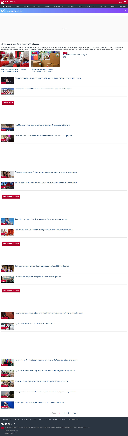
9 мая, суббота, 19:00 (8, 3)
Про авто (71, 6)
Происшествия (59, 6)
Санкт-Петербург (92, 6)
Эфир (120, 2)
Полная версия (74, 419)
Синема (103, 6)
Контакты (63, 419)
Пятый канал (7, 419)
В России (26, 6)
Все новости (7, 6)
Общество (36, 6)
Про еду (80, 6)
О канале (42, 419)
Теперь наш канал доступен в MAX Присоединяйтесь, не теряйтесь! (13, 10)
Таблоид (25, 419)
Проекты (33, 419)
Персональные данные (11, 432)
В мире (17, 6)
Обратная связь (9, 433)
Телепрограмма (52, 419)
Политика (47, 6)
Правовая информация (11, 430)
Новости (16, 419)
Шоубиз (112, 6)
